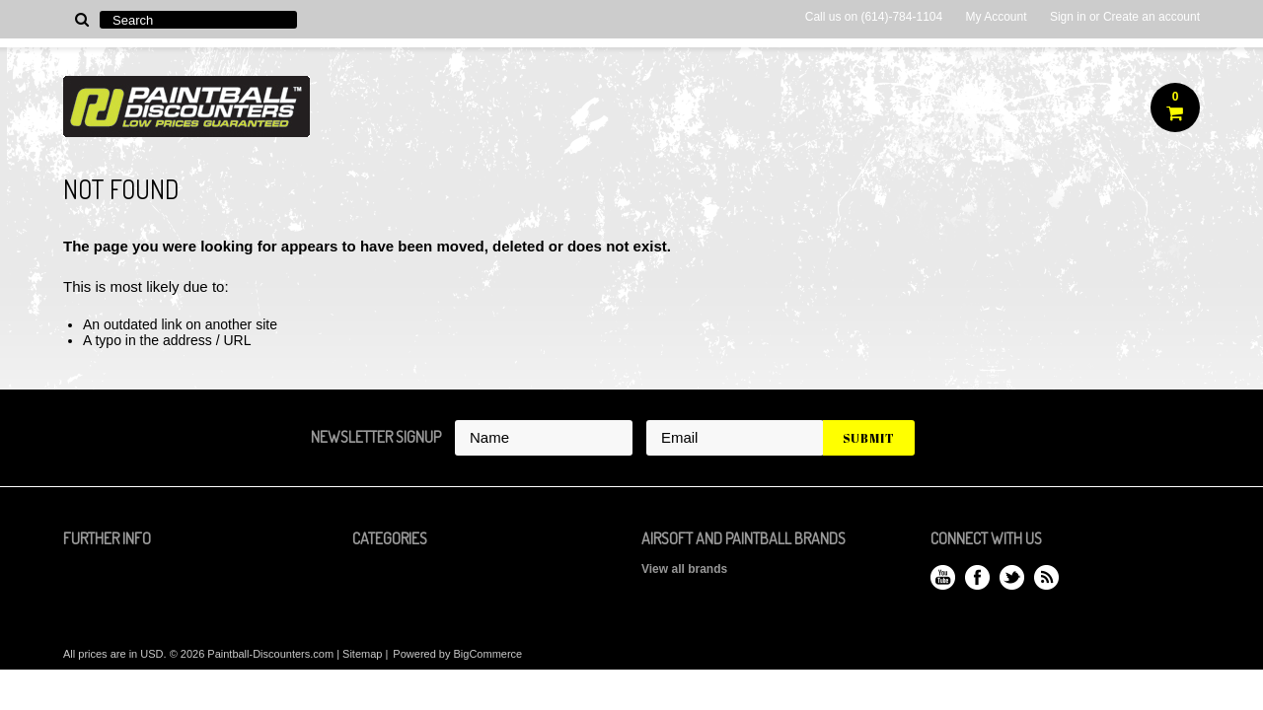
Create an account (1151, 17)
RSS (1046, 577)
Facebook (977, 577)
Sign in (1068, 17)
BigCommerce (488, 654)
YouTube (942, 577)
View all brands (684, 569)
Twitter (1012, 577)
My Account (996, 17)
